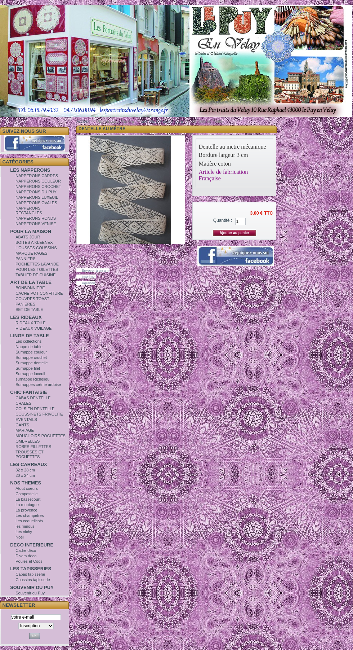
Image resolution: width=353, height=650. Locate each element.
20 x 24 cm (25, 475)
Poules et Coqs (29, 561)
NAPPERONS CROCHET (38, 186)
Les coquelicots (29, 521)
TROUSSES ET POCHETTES (29, 454)
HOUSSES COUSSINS (36, 248)
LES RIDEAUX (25, 317)
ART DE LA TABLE (31, 282)
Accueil (82, 121)
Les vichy (23, 532)
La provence (26, 510)
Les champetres (29, 515)
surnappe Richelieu (32, 379)
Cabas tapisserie (30, 574)
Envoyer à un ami (96, 270)
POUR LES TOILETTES (36, 269)
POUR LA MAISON (30, 231)
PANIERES (25, 304)
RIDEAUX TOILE (30, 323)
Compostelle (26, 494)
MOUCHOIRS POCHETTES (40, 436)
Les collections (28, 341)
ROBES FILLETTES (33, 446)
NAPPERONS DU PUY (36, 192)
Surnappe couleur (31, 352)
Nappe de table (29, 346)
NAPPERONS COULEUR (38, 181)
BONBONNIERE (30, 288)
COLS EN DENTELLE (34, 409)
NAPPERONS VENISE (35, 223)
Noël (19, 537)
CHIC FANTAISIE (28, 392)
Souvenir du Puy (30, 593)
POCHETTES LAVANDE (37, 264)
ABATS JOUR (27, 237)
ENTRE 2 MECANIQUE (162, 121)
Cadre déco (25, 550)
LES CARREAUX (28, 464)
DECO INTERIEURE (31, 545)
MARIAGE (24, 430)
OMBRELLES (27, 441)
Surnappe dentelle (31, 363)
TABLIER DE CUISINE (35, 275)
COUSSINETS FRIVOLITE (39, 414)
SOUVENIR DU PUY (32, 587)
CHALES (23, 403)
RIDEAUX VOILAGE (33, 328)
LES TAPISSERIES (30, 568)
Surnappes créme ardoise (38, 384)
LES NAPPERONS (30, 170)
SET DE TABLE (29, 309)
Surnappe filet (27, 368)
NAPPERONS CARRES (36, 176)
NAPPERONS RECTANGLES (28, 210)
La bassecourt (27, 499)
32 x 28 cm (25, 470)
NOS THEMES (25, 483)
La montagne (27, 504)
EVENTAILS (26, 419)
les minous (25, 526)
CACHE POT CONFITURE (39, 293)
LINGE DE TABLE (29, 335)
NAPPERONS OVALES (36, 203)
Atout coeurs (26, 488)
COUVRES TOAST (32, 299)
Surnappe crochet (31, 357)
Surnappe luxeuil (30, 374)
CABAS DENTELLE (32, 398)
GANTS (22, 425)
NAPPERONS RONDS (35, 218)
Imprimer (89, 276)
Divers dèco (25, 556)
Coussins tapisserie (32, 579)
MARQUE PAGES (31, 253)
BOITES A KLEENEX (34, 242)
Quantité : (222, 220)
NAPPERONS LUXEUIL (36, 197)
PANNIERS (25, 258)
